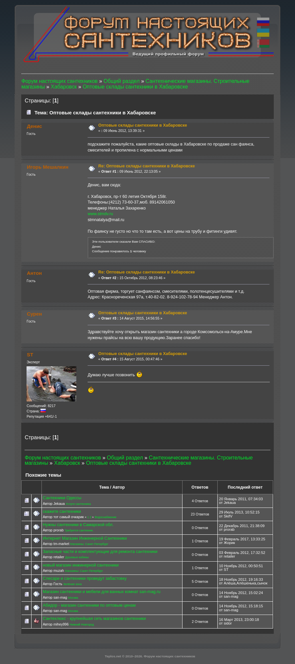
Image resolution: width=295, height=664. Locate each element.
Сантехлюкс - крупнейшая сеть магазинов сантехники (94, 618)
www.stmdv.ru (100, 213)
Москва (73, 597)
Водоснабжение (105, 517)
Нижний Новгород (82, 624)
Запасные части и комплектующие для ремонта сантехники (100, 551)
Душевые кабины (77, 557)
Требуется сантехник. (79, 530)
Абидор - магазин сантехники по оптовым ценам (89, 605)
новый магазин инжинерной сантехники (80, 565)
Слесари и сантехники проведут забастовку (85, 578)
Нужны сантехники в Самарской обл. (78, 524)
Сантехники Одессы (62, 498)
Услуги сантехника (78, 504)
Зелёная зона (72, 584)
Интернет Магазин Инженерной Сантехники (85, 538)
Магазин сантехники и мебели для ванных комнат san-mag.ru (101, 591)
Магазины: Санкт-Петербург (89, 544)
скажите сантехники (62, 511)
